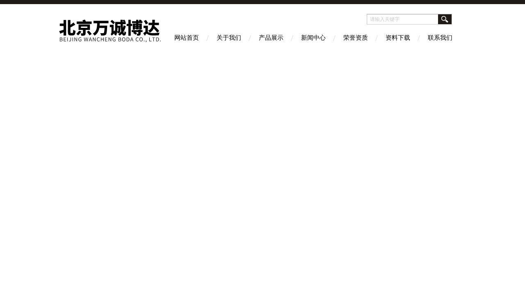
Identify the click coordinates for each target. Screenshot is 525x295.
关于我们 (229, 37)
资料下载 (398, 37)
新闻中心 (313, 37)
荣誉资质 (355, 37)
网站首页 (186, 37)
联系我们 (440, 37)
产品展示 (271, 37)
